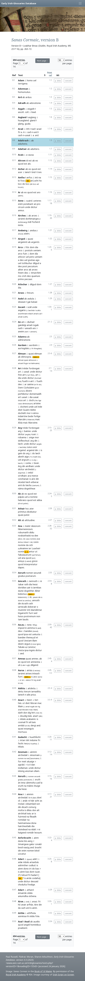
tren (39, 172)
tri (19, 683)
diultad (30, 321)
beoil (20, 847)
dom (32, 247)
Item (20, 387)
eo (36, 160)
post (24, 266)
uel (34, 80)
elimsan (38, 353)
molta (21, 810)
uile (23, 665)
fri (19, 132)
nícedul (21, 482)
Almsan (22, 353)
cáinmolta (31, 782)
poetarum (31, 575)
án (19, 782)
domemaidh (35, 393)
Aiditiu (21, 688)
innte (20, 225)
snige (31, 437)
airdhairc (30, 466)
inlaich (30, 313)
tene (29, 624)
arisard (20, 363)
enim (20, 203)
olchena (32, 896)
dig (29, 712)
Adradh (22, 103)
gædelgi (22, 325)
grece (34, 561)
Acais (20, 154)
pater (26, 514)
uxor (35, 447)
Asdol (21, 298)
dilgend (34, 665)
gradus (21, 575)
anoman (29, 771)
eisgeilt (31, 108)
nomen (29, 572)
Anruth (22, 572)
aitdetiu (32, 688)
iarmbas (37, 587)
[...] (26, 552)
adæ (20, 862)
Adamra (22, 336)
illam (34, 640)
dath (20, 712)
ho (40, 180)
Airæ (20, 901)
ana (23, 557)
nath (20, 328)
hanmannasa (24, 823)
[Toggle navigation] (80, 3)
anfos (29, 177)
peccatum (33, 266)
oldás (30, 893)
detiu (20, 691)
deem (21, 643)
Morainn (25, 710)
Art (20, 368)
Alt (19, 520)
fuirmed (22, 816)
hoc (27, 508)
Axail (27, 921)
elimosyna (26, 356)
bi (19, 180)
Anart (21, 699)
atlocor (21, 256)
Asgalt (21, 108)
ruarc (33, 434)
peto (31, 256)
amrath (36, 600)
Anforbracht (24, 837)
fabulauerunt (24, 554)
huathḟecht (35, 737)
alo (29, 163)
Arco (20, 247)
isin (36, 706)
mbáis (26, 862)
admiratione (24, 339)
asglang (32, 117)
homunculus (24, 92)
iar (30, 548)
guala (27, 123)
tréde (25, 427)
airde (28, 878)
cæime (30, 384)
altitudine (30, 520)
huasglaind (23, 120)
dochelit (22, 413)
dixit (20, 409)
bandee (28, 631)
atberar (34, 482)
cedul (30, 472)
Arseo (21, 292)
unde (27, 207)
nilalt (33, 829)
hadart (34, 875)
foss (22, 180)
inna (23, 782)
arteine (37, 403)
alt (38, 810)
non (38, 616)
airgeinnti (22, 242)
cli (19, 800)
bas (37, 868)
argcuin (25, 459)
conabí (38, 844)
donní (20, 600)
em (34, 328)
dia (36, 247)
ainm (36, 837)
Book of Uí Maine (43, 971)
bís (25, 841)
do (23, 183)
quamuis (35, 276)
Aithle (21, 913)
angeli (27, 924)
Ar (19, 192)
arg (19, 431)
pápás (21, 496)
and (38, 725)
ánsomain (35, 755)
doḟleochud (23, 440)
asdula (30, 298)
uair (28, 587)
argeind (22, 450)
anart (35, 715)
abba (39, 500)
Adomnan (23, 88)
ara (29, 475)
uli (19, 665)
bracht (38, 847)
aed (22, 653)
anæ (38, 539)
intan (22, 740)
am (23, 321)
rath (26, 584)
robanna (22, 437)
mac (39, 703)
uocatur (22, 853)
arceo (34, 215)
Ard (20, 97)
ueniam (37, 250)
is (41, 450)
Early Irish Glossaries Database (18, 3)
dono (26, 868)
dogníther (29, 590)
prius (33, 694)
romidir (30, 832)
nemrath (33, 581)
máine (30, 785)
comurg (32, 807)
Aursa (21, 670)
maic (37, 419)
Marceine (32, 422)
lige (40, 400)
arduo (29, 97)
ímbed (26, 542)
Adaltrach (23, 140)
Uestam (28, 640)
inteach (36, 673)
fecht (20, 743)
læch (37, 453)
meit (24, 761)
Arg (20, 427)
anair (23, 904)
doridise (22, 587)
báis (30, 715)
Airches (22, 215)
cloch (31, 400)
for (19, 761)
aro (38, 192)
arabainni (31, 719)
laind (27, 172)
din (35, 440)
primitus (22, 511)
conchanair (23, 478)
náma (21, 488)
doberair (32, 606)
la (41, 782)
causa (31, 154)
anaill (39, 680)
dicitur (34, 207)
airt (24, 374)
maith (35, 457)
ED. (28, 181)
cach (29, 132)
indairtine (22, 416)
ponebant (28, 203)
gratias (31, 260)
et (37, 637)
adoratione (35, 103)
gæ (29, 301)
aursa (40, 677)
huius (20, 616)
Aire (36, 904)
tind (33, 172)
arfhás (30, 904)
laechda (31, 310)
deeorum (35, 526)
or (20, 680)
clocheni (24, 406)
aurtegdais (23, 348)
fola (37, 916)
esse (34, 644)
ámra (35, 413)
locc (20, 183)
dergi (33, 725)
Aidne (33, 409)
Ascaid (21, 307)
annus (21, 210)
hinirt (29, 699)
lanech (21, 694)
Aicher (21, 169)
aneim (21, 331)
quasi (30, 238)
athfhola (31, 913)
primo (21, 279)
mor (29, 413)
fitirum (30, 292)
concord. (68, 81)
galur (31, 844)
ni (41, 581)
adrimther (23, 865)
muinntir (22, 609)
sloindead (23, 829)
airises (29, 673)
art (19, 371)
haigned (22, 832)
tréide (25, 368)
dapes (21, 567)
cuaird (29, 200)
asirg (30, 841)
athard (30, 889)
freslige (31, 884)
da (27, 545)
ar (25, 384)
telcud (24, 875)
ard (35, 132)
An (19, 321)
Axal (20, 921)
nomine (33, 496)
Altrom (22, 160)
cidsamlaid (30, 803)
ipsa (26, 634)
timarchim (36, 272)
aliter (20, 269)
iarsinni (21, 218)
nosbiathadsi (24, 535)
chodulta (22, 884)
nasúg (26, 847)
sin (23, 680)
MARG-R (36, 357)
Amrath (22, 581)
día (36, 253)
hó (19, 904)
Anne (20, 200)
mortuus (22, 731)
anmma (31, 627)
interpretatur (30, 564)
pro (38, 203)
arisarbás (34, 862)
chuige (37, 785)
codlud (32, 865)
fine (20, 374)
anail (20, 710)
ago (37, 260)
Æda (20, 422)
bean (36, 463)
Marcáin (22, 419)
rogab (36, 325)
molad (21, 803)
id (27, 160)
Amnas (21, 658)
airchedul (29, 469)
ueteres (37, 200)
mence (35, 475)
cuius (20, 403)
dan (33, 764)
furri (31, 613)
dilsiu (29, 810)
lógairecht (23, 613)
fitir (27, 247)
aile (28, 694)
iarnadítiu (36, 691)
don (25, 712)
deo (22, 260)
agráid (21, 764)
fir (37, 384)
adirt (35, 859)
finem (21, 272)
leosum (38, 832)
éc (31, 597)
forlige (37, 416)
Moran (33, 703)
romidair (22, 819)
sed (35, 613)
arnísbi (21, 725)
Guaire (26, 409)
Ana (20, 526)
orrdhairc (22, 475)
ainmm (33, 751)
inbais (21, 746)
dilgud (36, 263)
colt (27, 112)
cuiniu (28, 463)
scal (39, 313)
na (40, 177)
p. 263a (58, 81)
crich (24, 276)
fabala (21, 647)
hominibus (35, 924)
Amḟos (21, 177)
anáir (25, 800)
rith (27, 128)
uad (38, 782)
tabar (21, 584)
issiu (29, 813)
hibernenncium (25, 529)
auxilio (36, 921)
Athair (21, 508)
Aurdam (22, 345)
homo (30, 80)
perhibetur (23, 393)
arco (20, 250)
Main (20, 706)
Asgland (22, 117)
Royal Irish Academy (16, 974)
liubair (34, 301)
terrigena (22, 83)
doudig (23, 715)
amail (35, 313)
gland (32, 120)
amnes (35, 658)
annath (28, 328)
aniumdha (23, 896)
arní (20, 485)
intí (28, 609)
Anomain (22, 751)
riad (33, 128)
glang (21, 123)
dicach (25, 807)
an (35, 203)
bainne (27, 431)
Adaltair (22, 148)
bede (30, 416)
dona (33, 823)
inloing (21, 771)
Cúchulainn (29, 387)
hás (19, 703)
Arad (20, 128)
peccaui (28, 279)
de (24, 539)
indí (29, 221)
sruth (37, 779)
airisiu (30, 670)
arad (39, 128)
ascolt (21, 112)
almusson (32, 360)
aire (33, 478)
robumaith (23, 532)
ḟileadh (33, 816)
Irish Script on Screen (63, 974)
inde (40, 406)
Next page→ (42, 60)
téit (27, 740)
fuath (25, 381)
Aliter (37, 590)
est (30, 160)
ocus (20, 400)
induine (33, 740)
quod (20, 163)
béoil (37, 850)
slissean (22, 301)
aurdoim (33, 345)
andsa (33, 230)
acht (36, 180)
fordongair (34, 368)
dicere (29, 390)
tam (20, 619)
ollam (36, 771)
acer (20, 172)
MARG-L (31, 594)
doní (39, 797)
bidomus (22, 593)
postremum (30, 616)
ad (38, 184)
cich (31, 545)
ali (30, 722)
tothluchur (27, 263)
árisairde (22, 893)
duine (21, 590)
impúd (21, 627)
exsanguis (29, 728)
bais (34, 722)
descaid (34, 881)
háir (32, 800)
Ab (19, 493)
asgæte (22, 310)
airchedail (22, 755)
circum (21, 207)
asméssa (22, 916)
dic (38, 713)
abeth (21, 456)
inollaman (23, 767)
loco (34, 184)
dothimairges (32, 218)
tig (39, 706)
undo (24, 377)
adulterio (22, 143)
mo (19, 276)
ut (36, 551)
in (26, 627)
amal (27, 706)
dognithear (29, 488)
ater (32, 508)
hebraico (22, 500)
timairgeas (23, 844)
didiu (31, 532)
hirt (36, 699)
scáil (29, 307)
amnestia (35, 661)
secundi (37, 572)
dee (20, 384)
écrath (25, 603)
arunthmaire (23, 313)
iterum (27, 691)
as (24, 600)
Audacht (22, 737)
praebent (22, 927)
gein (20, 453)
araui (34, 901)
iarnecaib (22, 606)
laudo (25, 619)
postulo (29, 250)
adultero (34, 148)
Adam (21, 80)
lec (37, 400)
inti (36, 177)
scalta (38, 310)
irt (30, 868)
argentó (35, 242)
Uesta (21, 650)
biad (33, 112)
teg (34, 680)
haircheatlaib (24, 826)
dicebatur (32, 511)
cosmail (21, 722)
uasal (27, 135)
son (38, 803)
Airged (21, 238)
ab (23, 97)
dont (32, 871)
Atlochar (22, 284)
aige (27, 456)
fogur (26, 363)
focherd (36, 221)
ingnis (32, 650)
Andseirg (22, 230)
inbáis (23, 719)
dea (20, 631)
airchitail (22, 813)
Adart (21, 859)
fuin (25, 253)
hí (28, 916)
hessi (35, 584)
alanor (28, 680)
